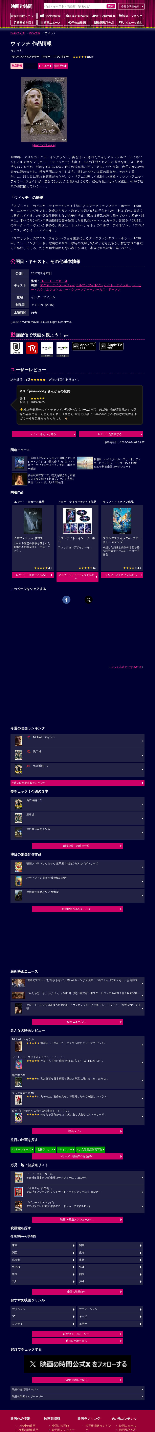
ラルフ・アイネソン (89, 285)
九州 (14, 1281)
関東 (81, 1245)
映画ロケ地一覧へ (76, 1340)
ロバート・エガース (53, 281)
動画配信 (59, 65)
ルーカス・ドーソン (106, 289)
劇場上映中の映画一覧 (76, 845)
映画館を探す (24, 22)
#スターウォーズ (21, 1149)
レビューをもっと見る (43, 434)
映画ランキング (130, 16)
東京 (14, 1245)
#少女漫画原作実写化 (89, 1149)
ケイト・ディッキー (117, 285)
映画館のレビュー (63, 1429)
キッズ (83, 1316)
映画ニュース (50, 22)
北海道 (16, 1259)
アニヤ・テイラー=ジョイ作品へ (76, 576)
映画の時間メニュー (23, 16)
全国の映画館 (60, 1425)
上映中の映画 (50, 16)
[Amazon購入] (44, 145)
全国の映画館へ (76, 1291)
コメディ (17, 1323)
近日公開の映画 (103, 16)
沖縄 (81, 1281)
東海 (81, 1252)
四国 (81, 1274)
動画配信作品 (104, 22)
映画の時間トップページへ (28, 1396)
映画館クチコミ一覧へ (76, 1333)
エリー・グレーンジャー (75, 289)
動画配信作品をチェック (76, 908)
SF (13, 1316)
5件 (83, 57)
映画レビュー (76, 1131)
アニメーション (88, 1309)
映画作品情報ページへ (25, 1389)
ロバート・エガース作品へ (31, 574)
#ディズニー (65, 1149)
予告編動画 (77, 22)
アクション (18, 1309)
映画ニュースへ (76, 1021)
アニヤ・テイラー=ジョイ (57, 285)
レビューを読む (130, 22)
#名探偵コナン (44, 1149)
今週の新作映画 (77, 16)
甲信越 (16, 1267)
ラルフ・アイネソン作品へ (121, 574)
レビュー (44, 65)
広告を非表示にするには (126, 667)
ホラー (46, 56)
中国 (14, 1274)
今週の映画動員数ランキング (28, 782)
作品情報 (34, 33)
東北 (81, 1259)
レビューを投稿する (110, 434)
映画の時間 (17, 33)
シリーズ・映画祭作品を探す (76, 1156)
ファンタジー (61, 56)
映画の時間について (76, 1379)
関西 (14, 1252)
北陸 (81, 1267)
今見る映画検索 (130, 6)
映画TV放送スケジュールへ (76, 1219)
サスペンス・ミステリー (25, 56)
